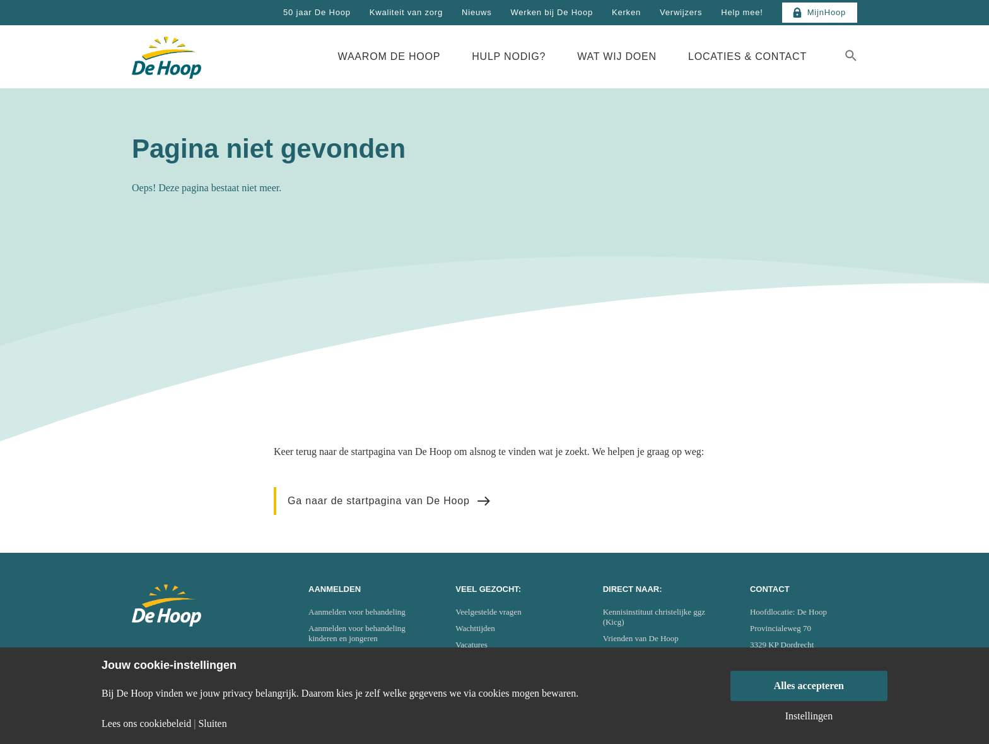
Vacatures (471, 644)
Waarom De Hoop (389, 56)
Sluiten (212, 724)
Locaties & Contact (747, 56)
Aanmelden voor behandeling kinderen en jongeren (357, 633)
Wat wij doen (617, 56)
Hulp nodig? (509, 56)
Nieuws (476, 12)
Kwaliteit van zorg (406, 12)
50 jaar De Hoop (317, 12)
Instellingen (809, 716)
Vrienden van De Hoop (641, 638)
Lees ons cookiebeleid (146, 724)
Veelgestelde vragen (488, 612)
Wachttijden (475, 628)
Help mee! (742, 12)
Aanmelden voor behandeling (357, 612)
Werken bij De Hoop (551, 12)
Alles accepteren (809, 685)
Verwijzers (681, 12)
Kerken (626, 12)
